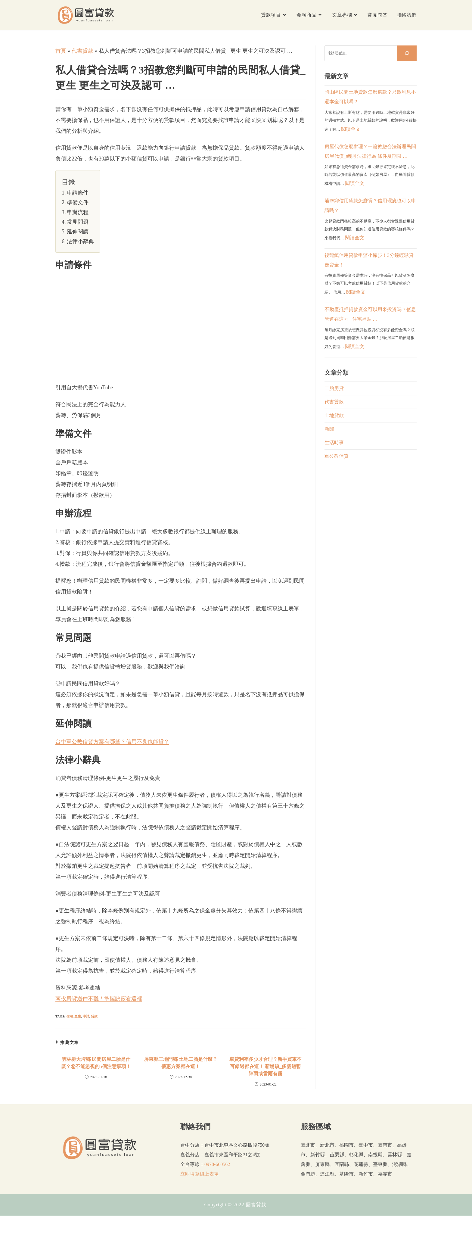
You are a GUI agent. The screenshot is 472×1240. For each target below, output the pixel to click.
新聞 (329, 429)
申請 (86, 1016)
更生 (77, 1016)
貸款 (94, 1016)
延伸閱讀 (77, 232)
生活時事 (334, 442)
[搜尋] (407, 53)
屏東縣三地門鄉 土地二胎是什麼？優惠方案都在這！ (180, 1063)
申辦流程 (77, 212)
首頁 (60, 51)
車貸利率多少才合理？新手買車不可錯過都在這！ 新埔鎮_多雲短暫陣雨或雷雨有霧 (265, 1066)
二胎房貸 (334, 388)
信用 (69, 1016)
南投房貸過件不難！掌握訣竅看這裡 (98, 998)
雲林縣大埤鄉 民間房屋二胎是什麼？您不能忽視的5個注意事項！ (96, 1063)
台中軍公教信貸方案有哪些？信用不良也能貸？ (112, 742)
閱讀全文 (350, 129)
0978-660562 (217, 1164)
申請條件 (77, 193)
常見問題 (77, 222)
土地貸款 (334, 415)
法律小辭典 (80, 241)
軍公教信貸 (336, 456)
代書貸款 (82, 51)
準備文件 (77, 202)
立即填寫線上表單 (199, 1173)
